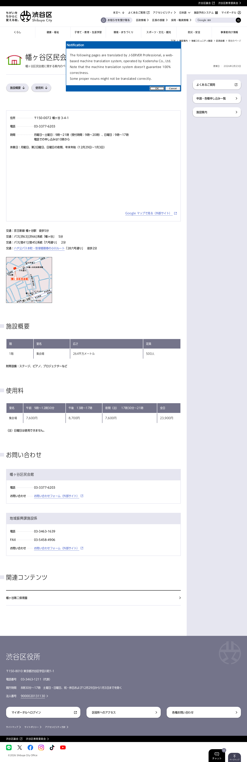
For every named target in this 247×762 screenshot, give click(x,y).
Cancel (173, 88)
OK (157, 88)
